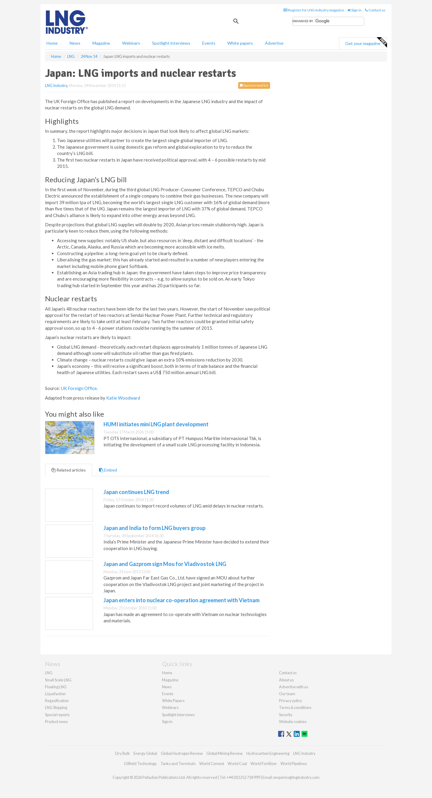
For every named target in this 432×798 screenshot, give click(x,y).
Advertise (274, 43)
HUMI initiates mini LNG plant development (156, 424)
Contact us (375, 10)
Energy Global (145, 753)
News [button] (75, 43)
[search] (328, 21)
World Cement (211, 763)
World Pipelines (293, 763)
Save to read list (254, 85)
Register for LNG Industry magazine (314, 10)
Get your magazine (366, 42)
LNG (48, 672)
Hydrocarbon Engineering (268, 753)
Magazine (101, 43)
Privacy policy (290, 700)
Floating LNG (56, 686)
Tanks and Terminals (178, 763)
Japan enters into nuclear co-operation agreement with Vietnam (182, 600)
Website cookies (293, 721)
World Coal (237, 763)
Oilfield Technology (140, 763)
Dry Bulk (122, 753)
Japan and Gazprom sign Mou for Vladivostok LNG (165, 564)
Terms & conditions (295, 707)
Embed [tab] (108, 469)
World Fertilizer (263, 763)
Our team (287, 693)
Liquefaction (55, 693)
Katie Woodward (123, 397)
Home (52, 43)
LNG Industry (56, 85)
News (167, 686)
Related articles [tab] (68, 469)
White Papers (173, 700)
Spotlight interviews (171, 43)
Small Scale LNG (58, 679)
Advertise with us (293, 686)
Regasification (57, 700)
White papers (240, 43)
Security (285, 714)
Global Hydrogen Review (182, 753)
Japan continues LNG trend (136, 492)
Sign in (355, 10)
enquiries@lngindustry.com (296, 777)
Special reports (57, 714)
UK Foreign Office (79, 388)
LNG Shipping (56, 707)
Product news (56, 721)
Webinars (131, 43)
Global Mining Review (224, 753)
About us (286, 679)
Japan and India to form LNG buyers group (155, 528)
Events (208, 43)
